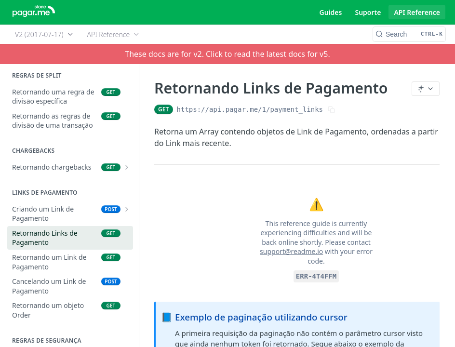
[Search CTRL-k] (409, 34)
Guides (331, 12)
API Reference (417, 12)
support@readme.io (291, 251)
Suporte (368, 12)
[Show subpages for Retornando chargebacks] (127, 167)
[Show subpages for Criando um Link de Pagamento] (127, 209)
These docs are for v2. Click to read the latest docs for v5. (227, 54)
